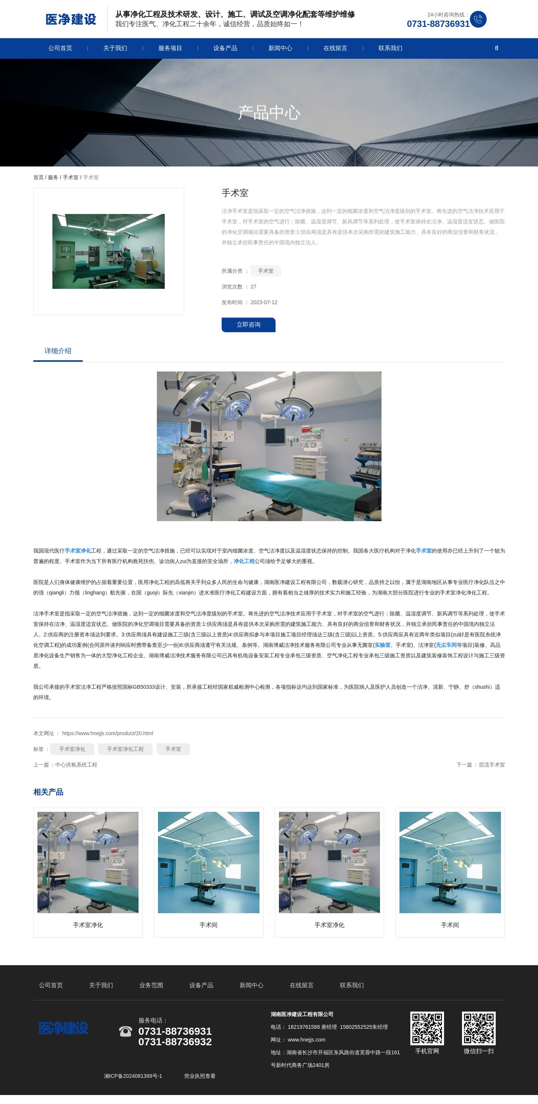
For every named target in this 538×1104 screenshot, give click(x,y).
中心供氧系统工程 (76, 767)
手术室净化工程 (125, 752)
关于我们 (115, 51)
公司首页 (60, 51)
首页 (39, 180)
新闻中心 (280, 51)
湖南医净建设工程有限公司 (295, 585)
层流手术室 (492, 767)
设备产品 (225, 51)
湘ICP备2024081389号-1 (134, 1083)
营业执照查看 (200, 1083)
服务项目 (170, 51)
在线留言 (335, 51)
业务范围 (151, 992)
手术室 (71, 180)
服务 (53, 180)
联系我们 (390, 51)
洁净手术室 (46, 616)
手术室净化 (72, 752)
